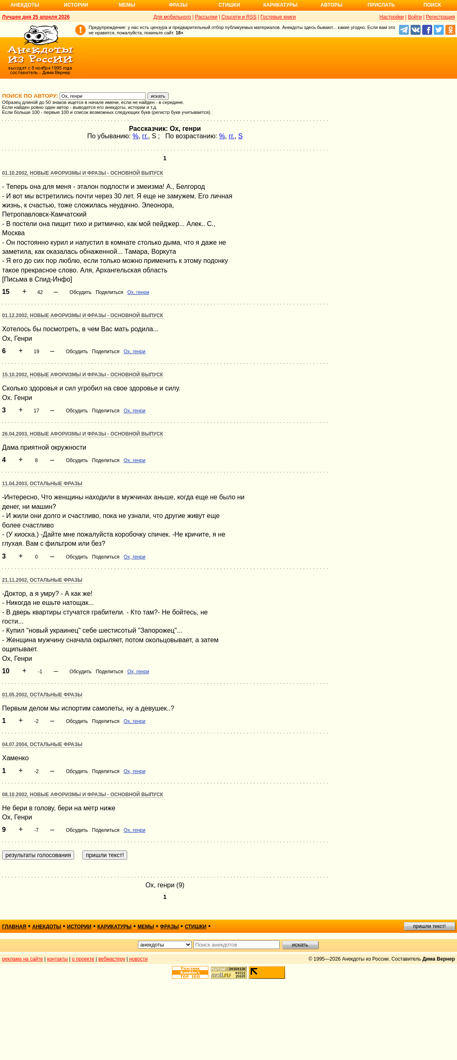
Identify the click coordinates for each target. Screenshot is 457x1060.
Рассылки (206, 17)
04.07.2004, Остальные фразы (42, 744)
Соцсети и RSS (238, 17)
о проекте (83, 959)
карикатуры (114, 927)
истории (79, 927)
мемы (146, 927)
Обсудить (81, 292)
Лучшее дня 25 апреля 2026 (36, 17)
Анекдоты (24, 5)
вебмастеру (111, 959)
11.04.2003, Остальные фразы (42, 484)
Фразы (178, 5)
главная (14, 927)
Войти (415, 17)
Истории (76, 5)
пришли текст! (429, 926)
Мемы (127, 5)
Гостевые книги (278, 17)
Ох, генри (138, 292)
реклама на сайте (22, 959)
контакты (57, 959)
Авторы (332, 5)
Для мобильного (172, 17)
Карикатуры (280, 5)
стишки (195, 927)
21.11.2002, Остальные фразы (42, 580)
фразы (169, 927)
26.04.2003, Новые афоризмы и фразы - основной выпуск (82, 434)
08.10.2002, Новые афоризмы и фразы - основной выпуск (82, 794)
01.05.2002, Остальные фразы (42, 695)
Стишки (229, 5)
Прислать (381, 5)
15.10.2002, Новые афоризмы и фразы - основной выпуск (82, 375)
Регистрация (440, 17)
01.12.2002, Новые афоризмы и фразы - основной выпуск (82, 315)
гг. (145, 136)
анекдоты (46, 927)
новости (138, 959)
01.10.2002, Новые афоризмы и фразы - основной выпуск (82, 173)
